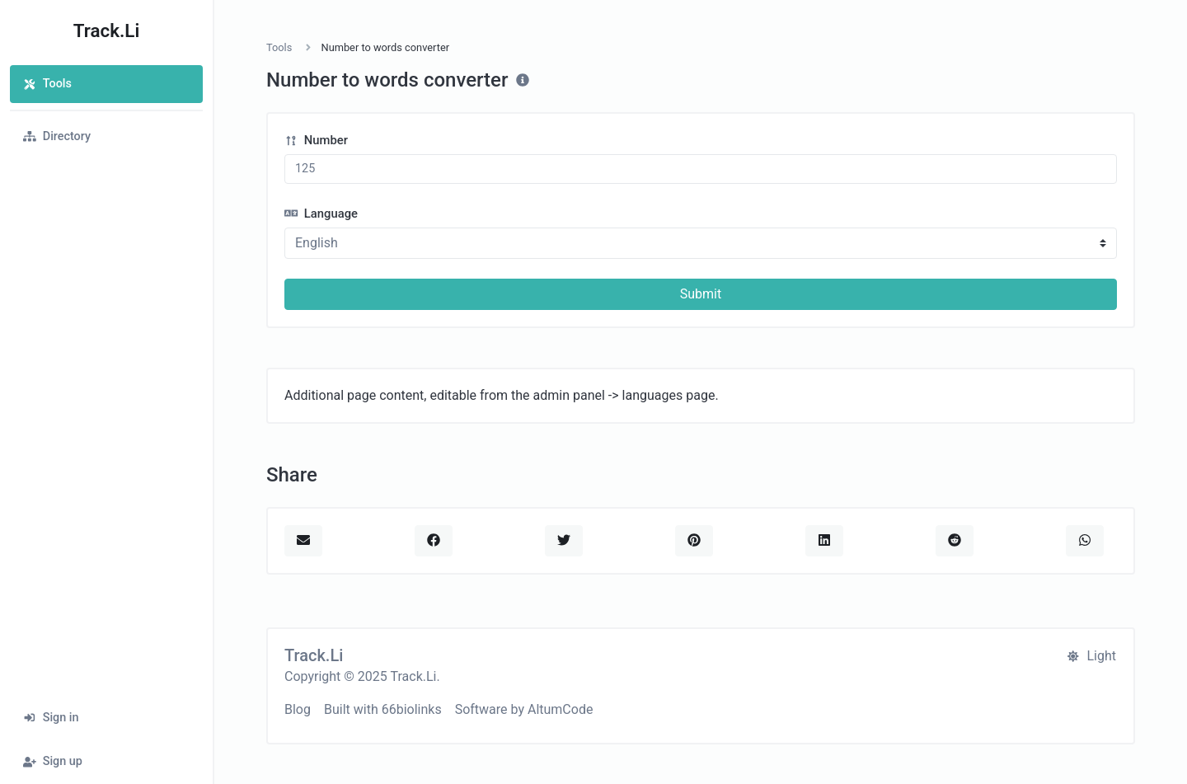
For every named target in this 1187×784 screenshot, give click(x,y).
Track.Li (106, 30)
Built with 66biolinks (383, 709)
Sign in (51, 718)
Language (321, 213)
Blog (297, 709)
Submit (700, 294)
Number (316, 140)
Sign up (52, 761)
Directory (57, 136)
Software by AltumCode (524, 709)
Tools (47, 84)
